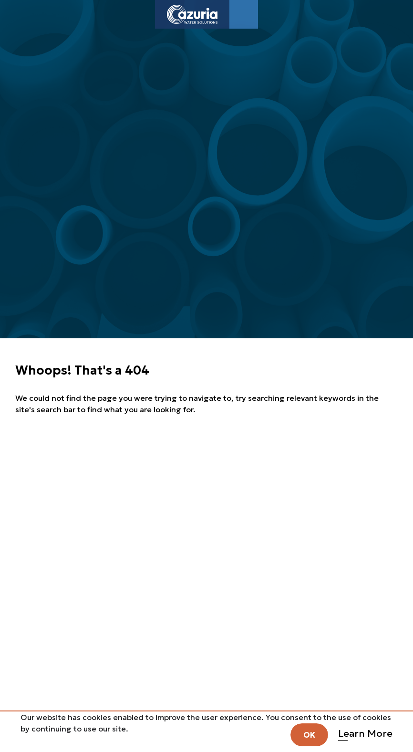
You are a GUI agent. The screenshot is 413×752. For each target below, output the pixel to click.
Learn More (365, 733)
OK (309, 735)
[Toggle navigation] (243, 14)
